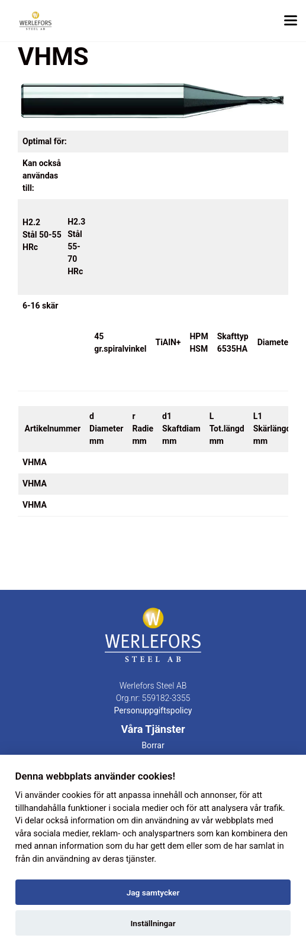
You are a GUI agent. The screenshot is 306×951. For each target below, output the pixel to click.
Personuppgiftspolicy (153, 710)
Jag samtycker (153, 892)
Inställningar (152, 923)
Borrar (152, 745)
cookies (76, 795)
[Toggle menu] (290, 21)
